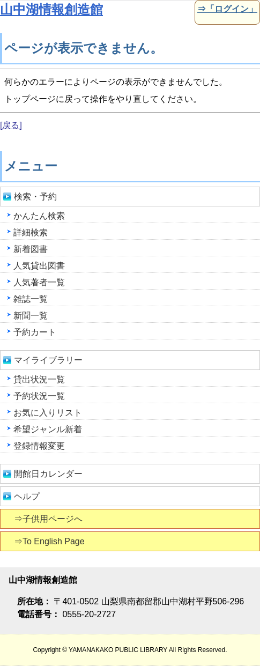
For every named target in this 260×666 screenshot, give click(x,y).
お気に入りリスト (47, 412)
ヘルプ (27, 496)
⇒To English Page (50, 541)
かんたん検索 (39, 215)
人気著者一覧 (39, 282)
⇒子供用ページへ (49, 518)
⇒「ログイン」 (226, 8)
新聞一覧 (30, 315)
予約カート (34, 332)
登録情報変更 (39, 445)
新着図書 (30, 249)
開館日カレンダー (48, 473)
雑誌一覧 (30, 299)
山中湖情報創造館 (51, 9)
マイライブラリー (48, 360)
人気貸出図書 (39, 265)
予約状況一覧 (39, 396)
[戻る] (11, 125)
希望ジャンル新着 (47, 429)
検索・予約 (35, 196)
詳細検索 (30, 232)
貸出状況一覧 (39, 379)
